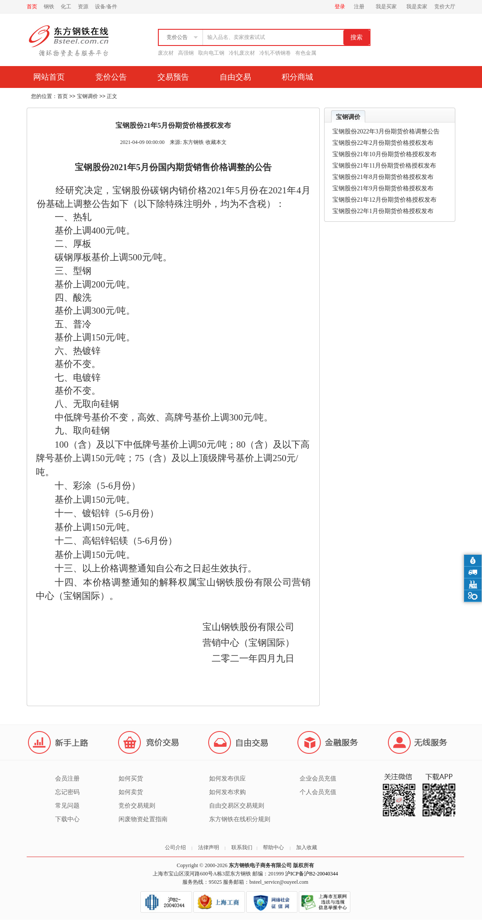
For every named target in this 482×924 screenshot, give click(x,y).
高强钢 (186, 53)
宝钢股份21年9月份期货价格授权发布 (382, 188)
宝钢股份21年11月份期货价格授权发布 (384, 165)
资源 (83, 7)
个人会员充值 (318, 792)
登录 (340, 7)
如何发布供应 (227, 778)
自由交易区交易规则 (236, 805)
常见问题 (67, 805)
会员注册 (67, 778)
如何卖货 (131, 792)
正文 (112, 96)
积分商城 (297, 77)
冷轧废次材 (242, 53)
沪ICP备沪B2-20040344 (311, 874)
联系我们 (241, 847)
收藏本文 (216, 142)
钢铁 (49, 7)
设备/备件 (106, 7)
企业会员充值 (318, 778)
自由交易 (235, 77)
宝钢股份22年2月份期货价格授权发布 (382, 143)
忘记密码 (67, 792)
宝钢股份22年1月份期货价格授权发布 (382, 211)
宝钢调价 (87, 96)
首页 (32, 7)
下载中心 (67, 819)
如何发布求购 (227, 792)
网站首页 (49, 77)
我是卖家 (416, 7)
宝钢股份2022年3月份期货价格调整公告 (386, 131)
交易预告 (173, 77)
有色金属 (305, 53)
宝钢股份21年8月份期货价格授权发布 (382, 177)
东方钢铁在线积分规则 (239, 819)
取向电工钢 (211, 53)
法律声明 (208, 847)
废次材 (166, 53)
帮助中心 (273, 847)
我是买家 (386, 7)
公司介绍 (175, 847)
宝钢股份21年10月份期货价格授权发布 (384, 154)
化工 (66, 7)
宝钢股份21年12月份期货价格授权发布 (384, 199)
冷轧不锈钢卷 (275, 53)
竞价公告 (111, 77)
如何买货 (131, 778)
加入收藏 (306, 847)
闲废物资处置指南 (143, 819)
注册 (359, 7)
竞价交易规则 (137, 805)
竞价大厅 (444, 7)
